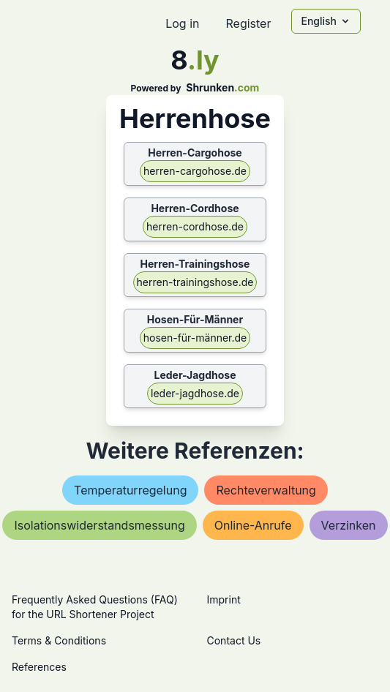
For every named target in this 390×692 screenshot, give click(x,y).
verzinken (348, 525)
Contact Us (234, 640)
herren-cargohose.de (195, 171)
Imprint (224, 599)
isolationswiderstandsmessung (99, 525)
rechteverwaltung (265, 490)
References (39, 667)
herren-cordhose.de (195, 226)
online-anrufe (253, 525)
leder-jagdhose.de (195, 393)
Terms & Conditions (59, 640)
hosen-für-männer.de (195, 337)
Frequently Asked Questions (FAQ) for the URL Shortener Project (95, 606)
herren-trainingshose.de (195, 282)
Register (248, 23)
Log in (182, 23)
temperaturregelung (130, 490)
